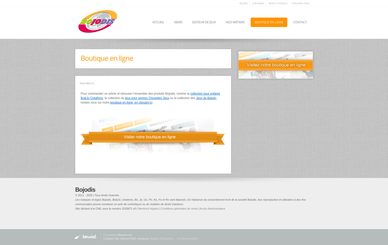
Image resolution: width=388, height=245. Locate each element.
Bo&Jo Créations (278, 3)
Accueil (158, 22)
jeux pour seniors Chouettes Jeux (147, 98)
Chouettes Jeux (301, 3)
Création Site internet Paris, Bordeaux (126, 238)
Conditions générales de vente (179, 208)
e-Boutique (258, 3)
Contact (300, 22)
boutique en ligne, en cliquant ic (131, 102)
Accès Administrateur (212, 208)
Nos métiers (235, 22)
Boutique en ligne (269, 22)
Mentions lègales (148, 208)
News (178, 22)
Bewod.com (125, 234)
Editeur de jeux (204, 22)
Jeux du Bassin (206, 98)
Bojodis (244, 3)
